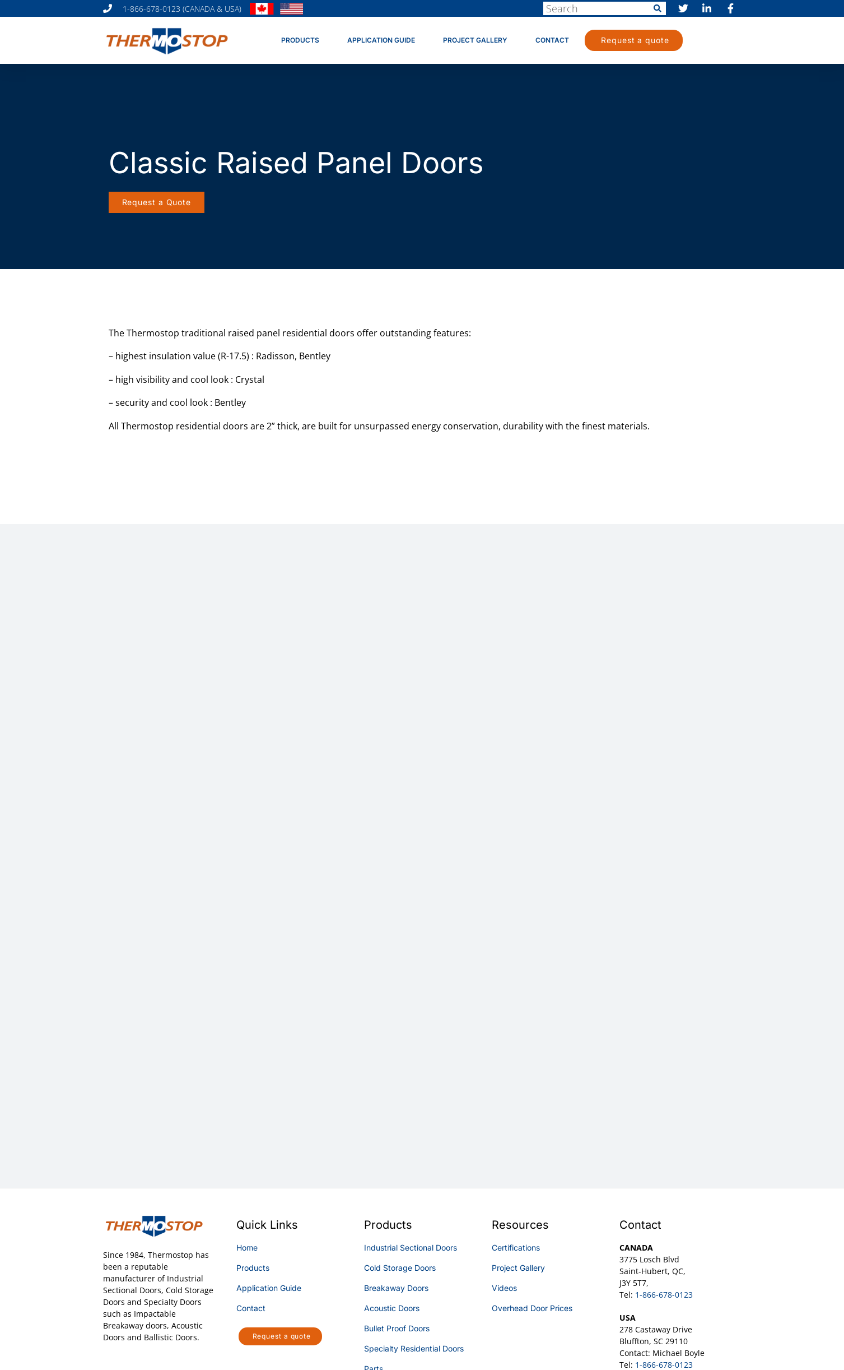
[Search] (657, 8)
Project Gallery (475, 40)
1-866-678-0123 (664, 1294)
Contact (552, 40)
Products (300, 40)
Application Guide (381, 40)
